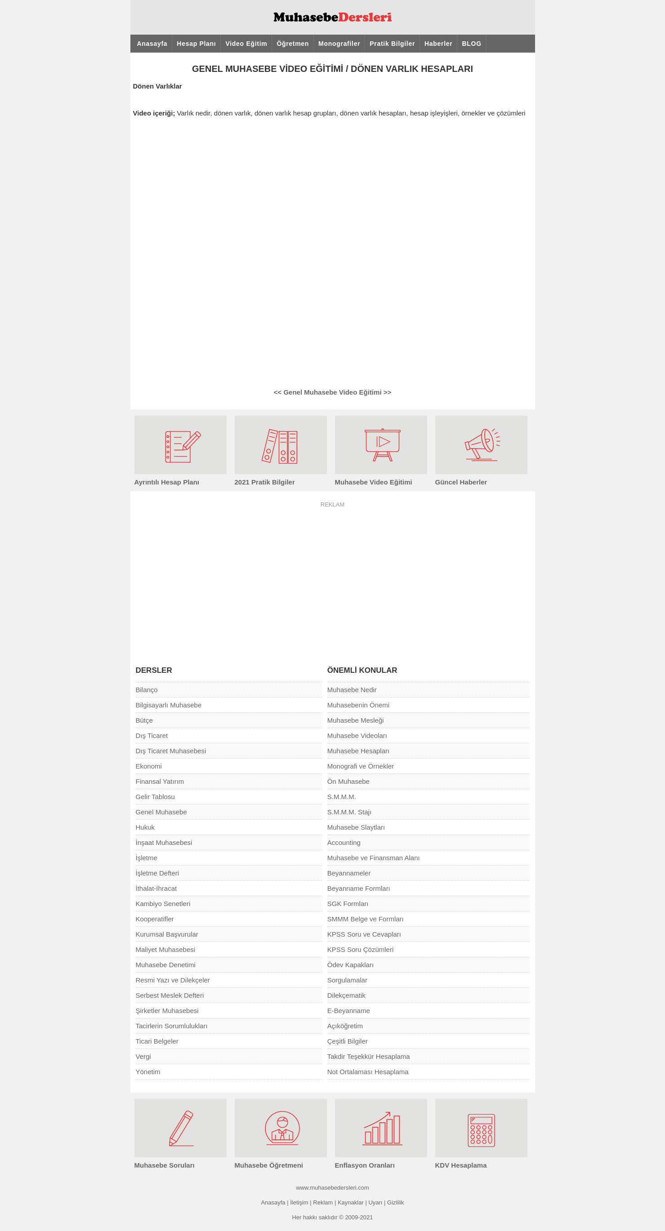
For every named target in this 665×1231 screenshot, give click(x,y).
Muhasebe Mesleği (355, 720)
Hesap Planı (196, 43)
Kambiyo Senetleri (163, 903)
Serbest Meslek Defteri (170, 995)
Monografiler (339, 43)
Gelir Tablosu (155, 796)
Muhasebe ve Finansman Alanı (373, 858)
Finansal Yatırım (160, 781)
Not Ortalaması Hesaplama (368, 1071)
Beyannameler (349, 873)
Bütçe (144, 720)
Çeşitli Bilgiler (347, 1041)
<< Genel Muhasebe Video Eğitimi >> (332, 392)
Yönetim (148, 1071)
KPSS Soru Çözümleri (360, 949)
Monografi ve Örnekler (360, 766)
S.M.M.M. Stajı (349, 812)
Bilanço (147, 689)
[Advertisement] (333, 578)
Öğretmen (293, 43)
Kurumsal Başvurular (167, 934)
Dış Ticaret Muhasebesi (171, 751)
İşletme (146, 858)
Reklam (323, 1202)
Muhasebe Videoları (357, 735)
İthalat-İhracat (156, 888)
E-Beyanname (348, 1010)
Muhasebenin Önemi (358, 705)
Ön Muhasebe (348, 781)
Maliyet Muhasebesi (166, 949)
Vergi (143, 1056)
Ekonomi (149, 766)
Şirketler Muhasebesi (167, 1010)
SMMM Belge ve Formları (365, 919)
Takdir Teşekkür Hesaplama (368, 1056)
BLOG (471, 43)
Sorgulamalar (347, 980)
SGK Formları (348, 903)
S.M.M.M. (341, 796)
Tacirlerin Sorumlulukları (172, 1026)
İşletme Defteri (157, 873)
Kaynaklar (351, 1202)
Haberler (438, 43)
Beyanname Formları (358, 888)
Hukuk (145, 827)
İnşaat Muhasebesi (164, 842)
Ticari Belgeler (157, 1041)
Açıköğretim (345, 1026)
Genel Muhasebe (161, 812)
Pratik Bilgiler (392, 43)
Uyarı (375, 1202)
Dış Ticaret (152, 735)
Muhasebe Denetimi (166, 965)
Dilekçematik (346, 995)
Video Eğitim (246, 43)
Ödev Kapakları (350, 965)
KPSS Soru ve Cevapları (364, 934)
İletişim (299, 1202)
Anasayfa (152, 43)
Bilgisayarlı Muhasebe (169, 705)
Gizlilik (395, 1202)
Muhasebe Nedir (352, 689)
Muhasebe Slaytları (356, 827)
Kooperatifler (155, 919)
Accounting (344, 842)
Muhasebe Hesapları (358, 751)
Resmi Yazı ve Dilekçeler (173, 980)
